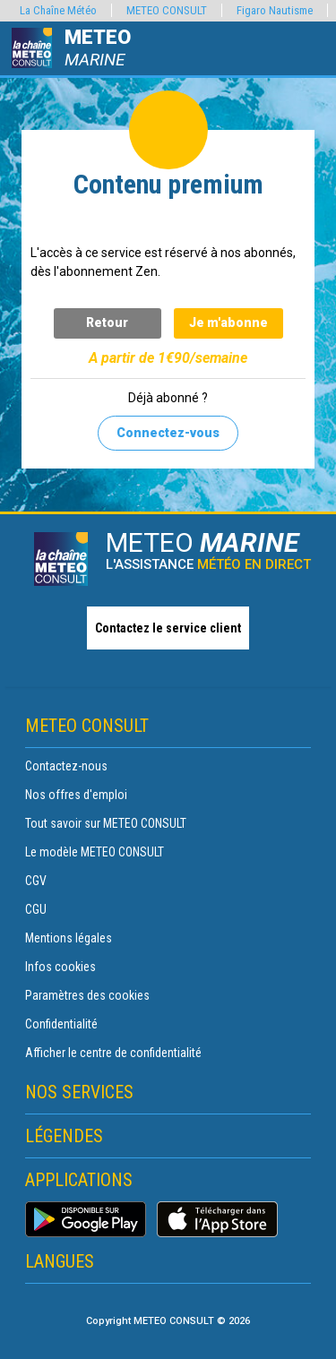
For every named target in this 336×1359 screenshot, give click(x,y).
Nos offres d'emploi (76, 794)
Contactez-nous (66, 766)
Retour (107, 322)
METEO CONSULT (166, 10)
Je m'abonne (228, 322)
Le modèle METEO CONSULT (94, 852)
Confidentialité (61, 1024)
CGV (36, 880)
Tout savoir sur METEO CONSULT (105, 823)
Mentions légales (68, 938)
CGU (36, 909)
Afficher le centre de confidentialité (113, 1052)
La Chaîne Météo (58, 10)
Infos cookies (60, 966)
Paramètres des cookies (87, 995)
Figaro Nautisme (275, 10)
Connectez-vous (168, 433)
